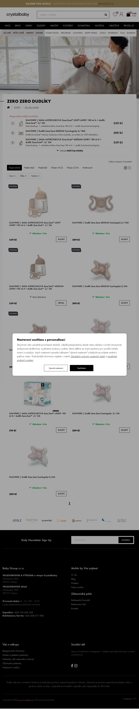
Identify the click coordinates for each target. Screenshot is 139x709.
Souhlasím (81, 368)
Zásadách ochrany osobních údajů (88, 356)
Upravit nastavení (56, 368)
